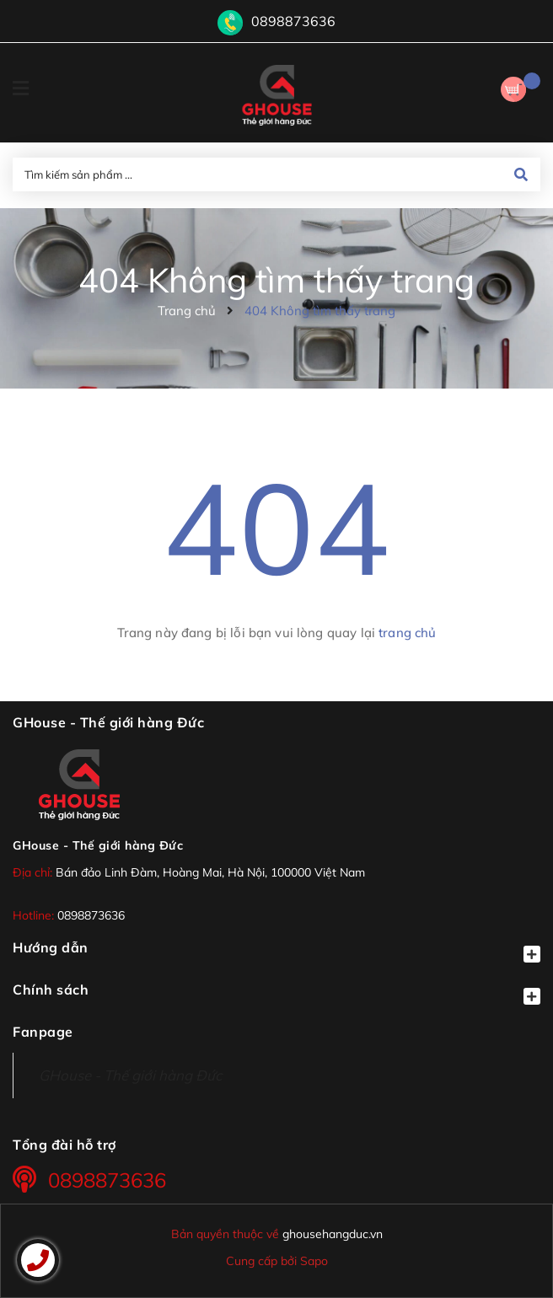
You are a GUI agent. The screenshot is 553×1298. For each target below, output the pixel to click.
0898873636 (293, 21)
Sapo (314, 1260)
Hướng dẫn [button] (276, 951)
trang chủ (407, 633)
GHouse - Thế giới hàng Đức (98, 845)
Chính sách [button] (276, 993)
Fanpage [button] (43, 1031)
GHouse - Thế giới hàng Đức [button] (108, 722)
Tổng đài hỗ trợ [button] (64, 1144)
